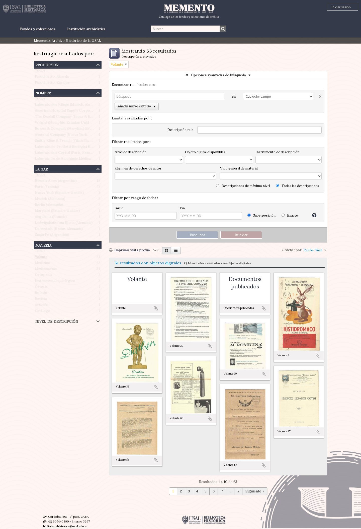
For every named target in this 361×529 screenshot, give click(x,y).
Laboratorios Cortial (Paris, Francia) (65, 153)
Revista (41, 300)
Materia (43, 245)
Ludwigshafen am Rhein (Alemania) (64, 224)
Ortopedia (43, 276)
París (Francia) (47, 188)
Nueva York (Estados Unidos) (59, 194)
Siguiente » (254, 491)
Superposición (261, 215)
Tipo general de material (239, 168)
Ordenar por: (292, 250)
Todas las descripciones (297, 186)
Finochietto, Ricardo (52, 77)
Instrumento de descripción (277, 152)
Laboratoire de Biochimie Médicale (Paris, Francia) (77, 159)
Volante (41, 258)
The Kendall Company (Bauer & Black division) (73, 117)
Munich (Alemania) (50, 200)
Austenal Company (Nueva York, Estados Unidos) (75, 135)
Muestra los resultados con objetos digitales (217, 263)
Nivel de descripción (56, 321)
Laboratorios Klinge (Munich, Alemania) (68, 105)
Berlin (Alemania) (49, 206)
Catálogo (42, 312)
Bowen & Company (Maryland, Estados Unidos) (74, 129)
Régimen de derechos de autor (138, 168)
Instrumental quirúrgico (55, 282)
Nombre (43, 92)
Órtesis (41, 288)
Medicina (42, 264)
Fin (182, 208)
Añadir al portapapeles (155, 308)
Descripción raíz (180, 130)
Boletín (41, 294)
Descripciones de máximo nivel (243, 186)
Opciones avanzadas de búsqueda (218, 75)
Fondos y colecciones (37, 29)
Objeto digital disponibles (205, 152)
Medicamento (46, 270)
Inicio (119, 208)
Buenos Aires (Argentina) (56, 182)
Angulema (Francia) (51, 218)
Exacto (290, 215)
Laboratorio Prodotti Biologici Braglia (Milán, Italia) (78, 147)
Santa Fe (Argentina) (52, 236)
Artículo (41, 306)
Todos (40, 71)
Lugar (41, 168)
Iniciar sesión (341, 7)
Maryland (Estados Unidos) (57, 212)
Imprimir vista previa (129, 250)
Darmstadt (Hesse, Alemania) (59, 230)
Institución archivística (86, 29)
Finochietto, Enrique (52, 83)
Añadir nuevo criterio (136, 106)
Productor (46, 64)
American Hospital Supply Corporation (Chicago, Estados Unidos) (90, 111)
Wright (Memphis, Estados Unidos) (64, 123)
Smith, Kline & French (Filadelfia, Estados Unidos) (76, 141)
